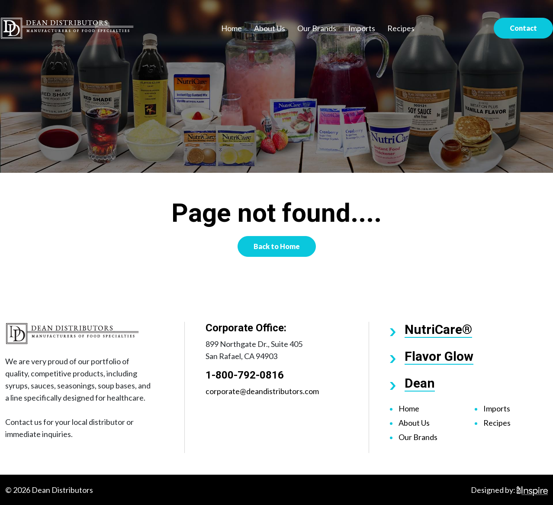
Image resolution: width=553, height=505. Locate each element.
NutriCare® (438, 329)
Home (231, 28)
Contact (523, 28)
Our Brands (316, 28)
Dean (420, 383)
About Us (269, 28)
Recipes (401, 28)
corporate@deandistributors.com (262, 391)
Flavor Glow (439, 356)
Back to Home (277, 246)
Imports (361, 28)
